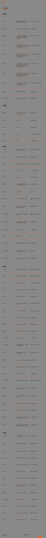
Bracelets (18, 120)
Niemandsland (19, 163)
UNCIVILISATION (26, 63)
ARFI (26, 98)
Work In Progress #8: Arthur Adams (22, 410)
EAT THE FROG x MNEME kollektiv (22, 206)
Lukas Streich (25, 519)
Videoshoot (18, 388)
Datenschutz (5, 534)
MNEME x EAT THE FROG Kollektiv (22, 112)
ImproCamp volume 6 (20, 229)
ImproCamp (18, 499)
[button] (43, 2)
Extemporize (19, 331)
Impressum (4, 535)
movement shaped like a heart (22, 64)
